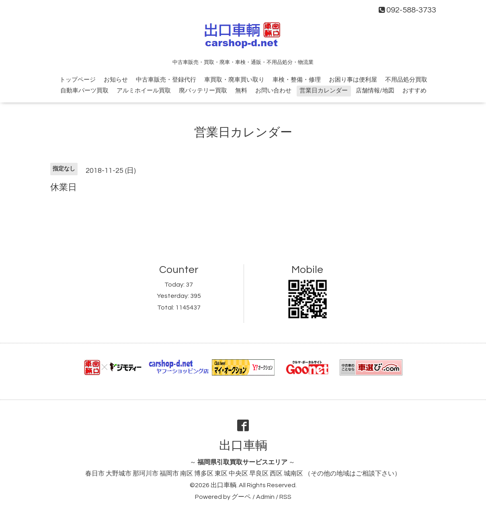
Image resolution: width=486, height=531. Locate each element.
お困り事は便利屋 (353, 80)
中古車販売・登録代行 (166, 80)
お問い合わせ (273, 91)
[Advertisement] (243, 222)
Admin (265, 497)
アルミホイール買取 (144, 91)
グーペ (241, 497)
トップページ (77, 80)
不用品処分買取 (406, 80)
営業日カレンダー (323, 91)
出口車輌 (243, 445)
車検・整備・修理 (297, 80)
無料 (241, 91)
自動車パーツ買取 (84, 91)
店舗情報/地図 (375, 91)
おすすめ (414, 91)
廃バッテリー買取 (203, 91)
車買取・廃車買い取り (234, 80)
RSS (285, 497)
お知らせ (116, 80)
